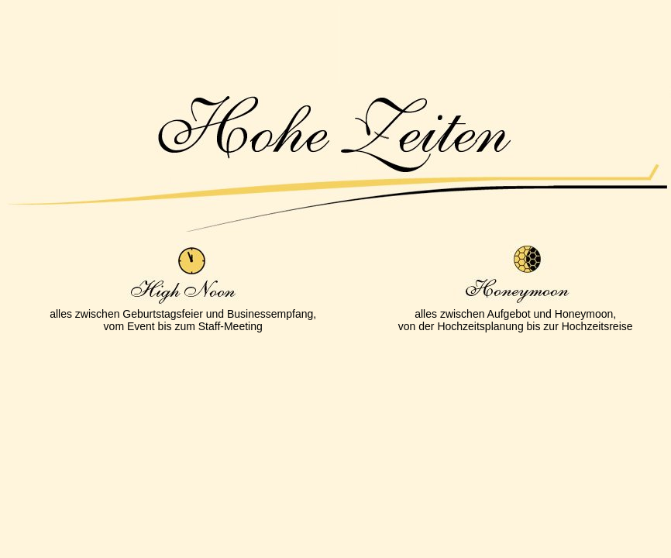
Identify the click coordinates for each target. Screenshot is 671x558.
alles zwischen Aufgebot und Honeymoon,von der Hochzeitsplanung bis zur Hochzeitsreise (515, 320)
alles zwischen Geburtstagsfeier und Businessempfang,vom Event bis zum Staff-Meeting (183, 320)
